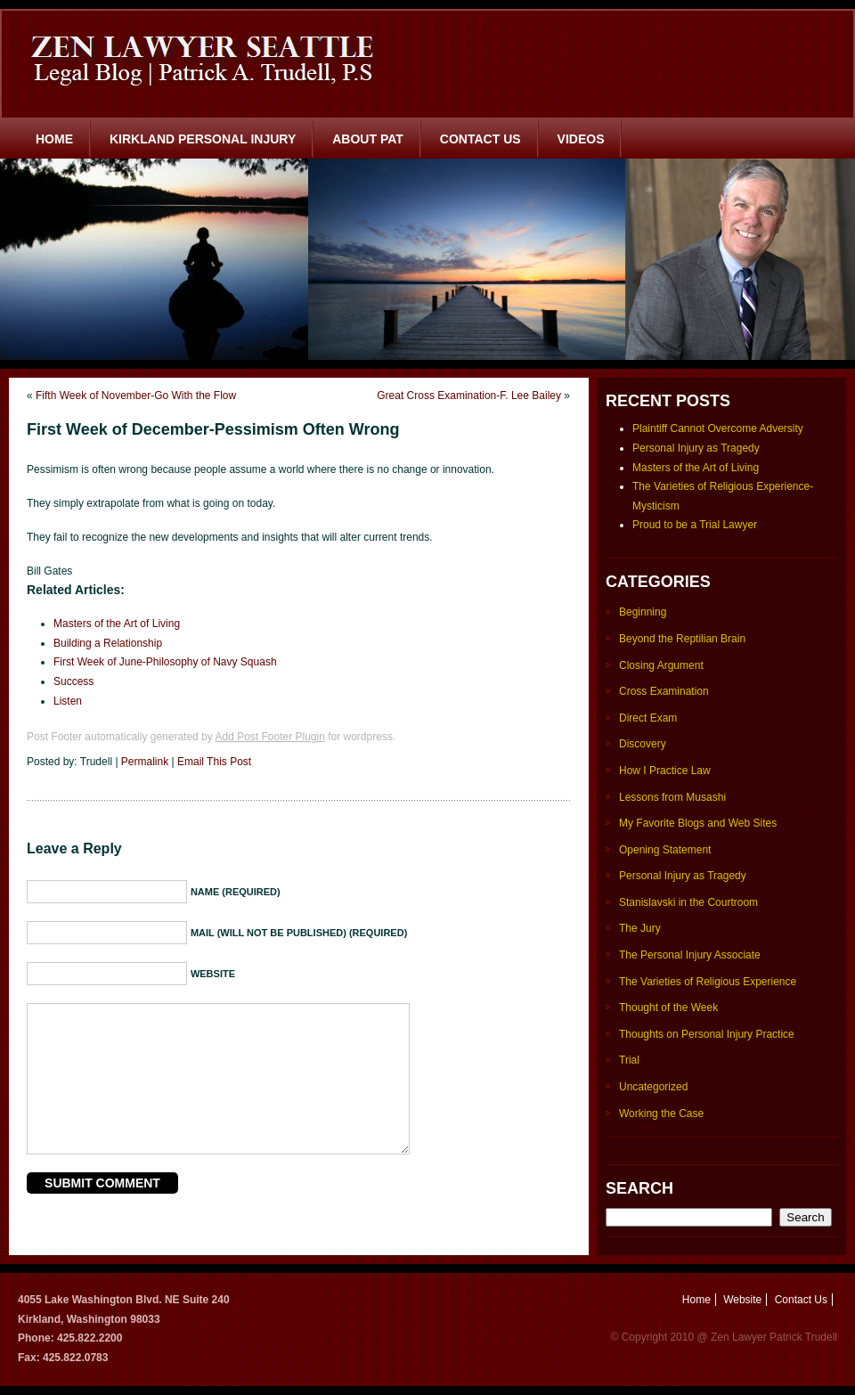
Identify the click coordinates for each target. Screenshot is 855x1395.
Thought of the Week (668, 1007)
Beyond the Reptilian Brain (682, 638)
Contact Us (480, 139)
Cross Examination (664, 691)
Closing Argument (661, 665)
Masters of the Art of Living (116, 623)
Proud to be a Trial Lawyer (694, 524)
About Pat (367, 139)
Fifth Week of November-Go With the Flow (136, 395)
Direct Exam (648, 718)
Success (73, 681)
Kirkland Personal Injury (203, 139)
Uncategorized (653, 1087)
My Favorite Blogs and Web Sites (698, 823)
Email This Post (214, 761)
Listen (67, 701)
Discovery (642, 744)
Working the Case (661, 1113)
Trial (629, 1060)
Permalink (144, 761)
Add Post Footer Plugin (269, 736)
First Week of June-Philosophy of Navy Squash (165, 662)
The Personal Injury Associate (690, 955)
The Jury (640, 928)
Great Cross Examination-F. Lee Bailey (469, 395)
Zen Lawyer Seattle (209, 58)
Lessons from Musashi (672, 797)
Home (54, 139)
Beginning (642, 612)
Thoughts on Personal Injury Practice (706, 1034)
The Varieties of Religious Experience (707, 981)
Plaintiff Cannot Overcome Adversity (717, 428)
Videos (581, 139)
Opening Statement (665, 850)
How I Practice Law (665, 770)
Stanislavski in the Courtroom (688, 902)
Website (742, 1299)
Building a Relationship (107, 643)
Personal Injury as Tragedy (696, 448)
